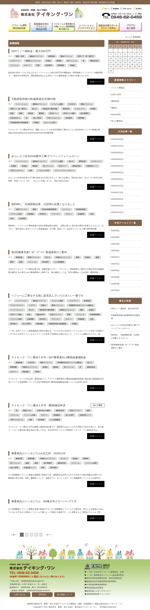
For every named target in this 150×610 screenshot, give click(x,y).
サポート (27, 65)
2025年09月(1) (117, 152)
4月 (117, 42)
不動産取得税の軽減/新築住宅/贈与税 (33, 98)
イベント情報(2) (118, 88)
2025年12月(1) (117, 146)
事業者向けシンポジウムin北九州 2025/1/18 (38, 453)
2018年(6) (115, 284)
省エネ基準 (37, 118)
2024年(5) (115, 244)
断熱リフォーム (66, 56)
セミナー (64, 458)
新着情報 (116, 8)
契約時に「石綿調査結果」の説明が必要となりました (43, 204)
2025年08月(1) (117, 159)
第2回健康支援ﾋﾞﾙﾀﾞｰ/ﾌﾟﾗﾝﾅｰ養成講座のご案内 (39, 252)
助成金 (48, 61)
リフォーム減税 (57, 104)
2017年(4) (115, 290)
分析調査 (22, 218)
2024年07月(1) (117, 192)
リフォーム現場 (16, 214)
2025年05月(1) (117, 172)
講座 (20, 262)
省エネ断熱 (97, 405)
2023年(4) (115, 250)
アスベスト (56, 214)
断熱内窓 (66, 109)
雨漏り (43, 305)
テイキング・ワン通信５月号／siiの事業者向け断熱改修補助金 (48, 357)
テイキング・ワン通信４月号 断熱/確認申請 (38, 405)
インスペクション (16, 310)
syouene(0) (115, 114)
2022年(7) (115, 257)
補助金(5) (115, 101)
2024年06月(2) (117, 199)
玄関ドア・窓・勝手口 (86, 56)
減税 (20, 113)
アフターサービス (16, 305)
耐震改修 (51, 56)
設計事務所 (85, 113)
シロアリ (32, 305)
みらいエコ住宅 (50, 122)
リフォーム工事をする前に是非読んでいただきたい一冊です (47, 295)
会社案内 (138, 8)
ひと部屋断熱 (59, 262)
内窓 (38, 65)
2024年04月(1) (117, 206)
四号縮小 (13, 324)
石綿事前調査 (81, 209)
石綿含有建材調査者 (49, 209)
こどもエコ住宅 (43, 170)
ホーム (106, 8)
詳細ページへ (96, 82)
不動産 (72, 65)
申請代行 (43, 214)
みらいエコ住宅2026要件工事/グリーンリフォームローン (45, 156)
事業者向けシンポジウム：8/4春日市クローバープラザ (44, 501)
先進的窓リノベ (92, 166)
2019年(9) (115, 277)
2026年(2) (115, 230)
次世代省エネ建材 (43, 410)
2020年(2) (115, 270)
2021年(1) (115, 264)
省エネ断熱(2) (117, 121)
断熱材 (59, 61)
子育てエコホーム (53, 118)
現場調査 (81, 214)
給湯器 (93, 109)
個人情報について (64, 594)
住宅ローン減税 (69, 113)
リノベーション (21, 104)
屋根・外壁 (20, 56)
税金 (28, 314)
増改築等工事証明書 (50, 109)
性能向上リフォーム (33, 61)
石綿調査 (30, 214)
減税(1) (114, 108)
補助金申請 (94, 61)
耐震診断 (13, 367)
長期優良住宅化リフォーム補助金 (81, 305)
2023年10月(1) (117, 212)
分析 (11, 218)
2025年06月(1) (117, 166)
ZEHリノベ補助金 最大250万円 (30, 51)
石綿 (91, 214)
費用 (11, 262)
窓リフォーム (72, 61)
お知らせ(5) (116, 94)
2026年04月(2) (117, 139)
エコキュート (15, 61)
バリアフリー (73, 301)
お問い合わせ (127, 8)
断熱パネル (27, 410)
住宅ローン (54, 113)
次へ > (49, 535)
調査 (34, 209)
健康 (97, 257)
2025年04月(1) (117, 179)
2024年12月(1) (117, 186)
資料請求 (42, 594)
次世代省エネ (15, 118)
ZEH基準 (48, 65)
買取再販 (61, 65)
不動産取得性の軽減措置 (19, 122)
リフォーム (14, 65)
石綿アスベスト (21, 209)
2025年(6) (115, 237)
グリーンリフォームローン (64, 170)
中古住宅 (72, 104)
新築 (11, 113)
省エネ (34, 109)
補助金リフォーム (36, 56)
